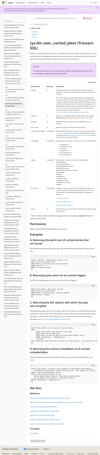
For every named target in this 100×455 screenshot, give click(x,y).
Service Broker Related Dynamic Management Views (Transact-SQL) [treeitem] (13, 281)
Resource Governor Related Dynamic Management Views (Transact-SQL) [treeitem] (12, 272)
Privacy (42, 454)
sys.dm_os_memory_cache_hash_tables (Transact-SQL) (72, 112)
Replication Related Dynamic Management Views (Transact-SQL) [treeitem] (13, 264)
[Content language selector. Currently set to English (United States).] (10, 449)
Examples (34, 34)
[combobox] (13, 20)
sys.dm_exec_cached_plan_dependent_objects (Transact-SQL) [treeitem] (14, 112)
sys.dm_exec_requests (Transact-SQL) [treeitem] (11, 180)
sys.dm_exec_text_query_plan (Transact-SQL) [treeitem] (14, 203)
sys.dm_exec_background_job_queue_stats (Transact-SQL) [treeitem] (14, 97)
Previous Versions (17, 454)
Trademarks (80, 454)
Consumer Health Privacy (55, 454)
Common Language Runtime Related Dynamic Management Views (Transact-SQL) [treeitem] (13, 47)
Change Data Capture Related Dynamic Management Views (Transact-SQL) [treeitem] (13, 33)
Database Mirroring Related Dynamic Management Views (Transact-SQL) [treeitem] (12, 56)
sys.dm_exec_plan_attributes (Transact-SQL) (56, 319)
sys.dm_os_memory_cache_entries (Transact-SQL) (47, 424)
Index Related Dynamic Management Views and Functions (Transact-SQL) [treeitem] (11, 231)
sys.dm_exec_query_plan (63, 202)
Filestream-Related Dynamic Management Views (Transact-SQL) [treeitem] (13, 314)
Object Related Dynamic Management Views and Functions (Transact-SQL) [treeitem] (11, 247)
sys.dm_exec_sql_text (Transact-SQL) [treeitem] (14, 191)
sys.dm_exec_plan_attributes (64, 205)
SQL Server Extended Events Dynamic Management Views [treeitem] (12, 215)
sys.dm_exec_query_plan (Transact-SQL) (43, 407)
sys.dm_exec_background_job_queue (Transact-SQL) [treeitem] (14, 89)
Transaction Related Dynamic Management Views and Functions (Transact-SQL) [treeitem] (12, 297)
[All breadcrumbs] (31, 18)
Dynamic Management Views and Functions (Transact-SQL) (50, 398)
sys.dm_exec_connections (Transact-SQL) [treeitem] (13, 119)
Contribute (34, 454)
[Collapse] (24, 17)
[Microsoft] (3, 2)
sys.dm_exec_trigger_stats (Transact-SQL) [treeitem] (13, 197)
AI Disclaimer (5, 454)
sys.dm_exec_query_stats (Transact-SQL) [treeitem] (12, 174)
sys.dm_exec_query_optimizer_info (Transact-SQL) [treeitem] (14, 146)
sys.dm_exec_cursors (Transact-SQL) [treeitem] (14, 125)
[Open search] (91, 2)
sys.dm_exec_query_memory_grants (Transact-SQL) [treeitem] (14, 138)
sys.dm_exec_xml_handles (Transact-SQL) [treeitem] (13, 209)
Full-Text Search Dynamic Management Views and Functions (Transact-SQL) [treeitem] (11, 222)
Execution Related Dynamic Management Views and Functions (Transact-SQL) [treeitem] (13, 81)
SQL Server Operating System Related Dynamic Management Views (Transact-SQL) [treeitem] (13, 289)
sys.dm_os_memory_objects (64, 133)
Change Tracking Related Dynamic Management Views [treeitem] (14, 40)
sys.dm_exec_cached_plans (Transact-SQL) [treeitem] (13, 105)
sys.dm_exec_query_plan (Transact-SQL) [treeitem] (12, 153)
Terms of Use (70, 454)
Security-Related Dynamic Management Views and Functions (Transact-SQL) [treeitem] (11, 305)
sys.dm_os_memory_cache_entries (79, 135)
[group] (63, 335)
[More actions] (95, 18)
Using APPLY (34, 433)
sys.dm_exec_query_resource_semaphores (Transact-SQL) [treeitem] (14, 166)
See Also (34, 37)
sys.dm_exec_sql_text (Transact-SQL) (42, 415)
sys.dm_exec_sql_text (62, 198)
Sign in (96, 2)
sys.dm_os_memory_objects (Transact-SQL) (44, 419)
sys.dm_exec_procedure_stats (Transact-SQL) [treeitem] (14, 159)
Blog (26, 454)
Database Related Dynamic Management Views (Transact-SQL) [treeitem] (13, 64)
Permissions (34, 32)
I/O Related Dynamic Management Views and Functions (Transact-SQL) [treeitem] (11, 239)
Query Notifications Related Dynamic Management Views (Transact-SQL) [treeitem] (12, 255)
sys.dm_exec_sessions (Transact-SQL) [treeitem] (11, 186)
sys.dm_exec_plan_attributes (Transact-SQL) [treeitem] (13, 131)
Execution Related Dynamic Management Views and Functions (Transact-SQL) (56, 18)
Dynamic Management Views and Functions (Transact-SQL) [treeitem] (14, 26)
